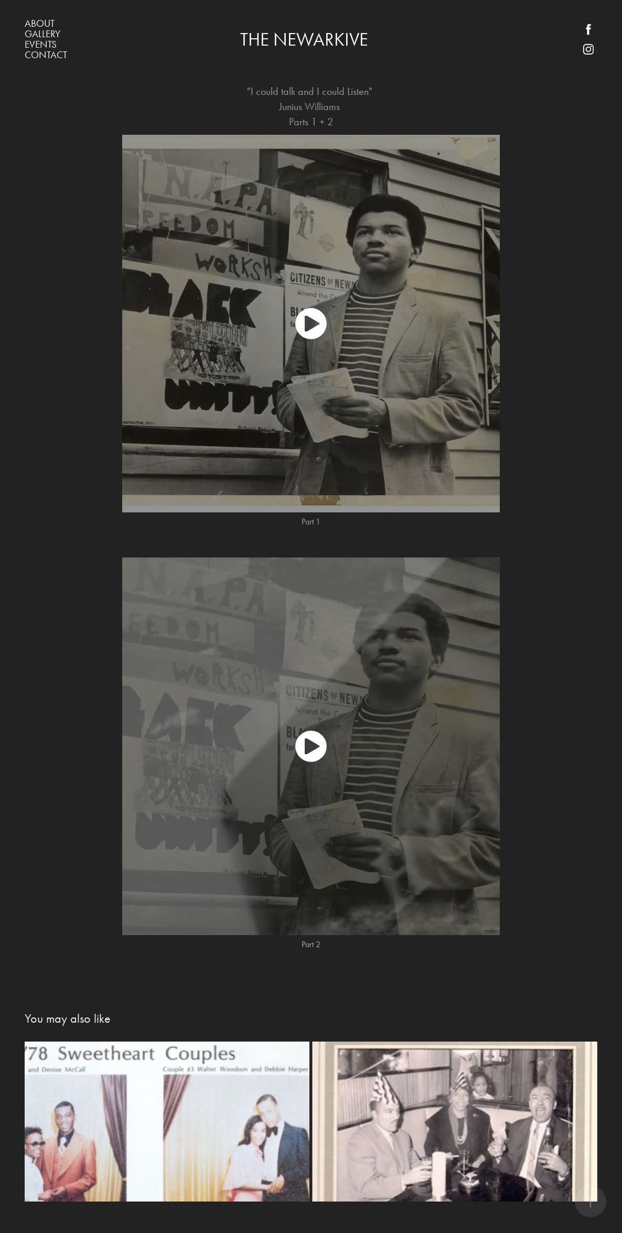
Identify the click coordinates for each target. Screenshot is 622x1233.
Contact (46, 55)
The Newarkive (304, 39)
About (40, 23)
